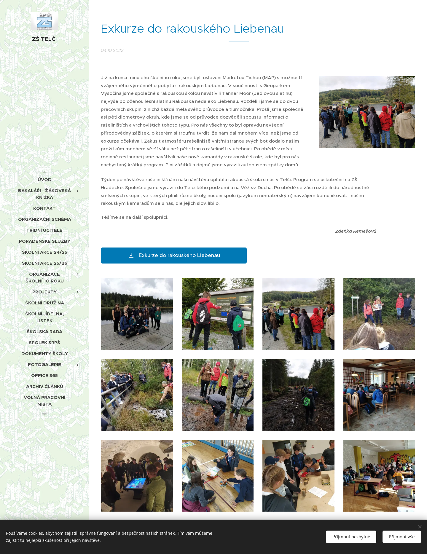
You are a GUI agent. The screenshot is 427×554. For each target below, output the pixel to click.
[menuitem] (44, 179)
